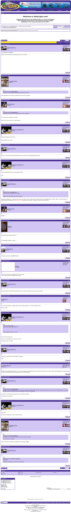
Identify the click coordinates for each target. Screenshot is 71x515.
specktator (9, 249)
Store (43, 10)
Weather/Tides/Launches (31, 10)
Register (18, 10)
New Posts (53, 502)
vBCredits (27, 507)
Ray (16, 266)
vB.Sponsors (35, 506)
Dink (9, 226)
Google (55, 472)
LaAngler (3, 299)
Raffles (67, 10)
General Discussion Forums (13, 26)
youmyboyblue (5, 365)
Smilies (2, 485)
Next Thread (38, 476)
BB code (2, 484)
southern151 (12, 81)
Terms (67, 502)
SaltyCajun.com (5, 26)
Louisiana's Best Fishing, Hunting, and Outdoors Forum (41, 502)
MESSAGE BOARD (8, 10)
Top (69, 502)
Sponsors (60, 10)
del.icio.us (21, 472)
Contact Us (28, 502)
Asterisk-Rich (11, 47)
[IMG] (2, 486)
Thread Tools (59, 42)
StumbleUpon (39, 472)
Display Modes (66, 42)
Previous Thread (33, 476)
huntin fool (10, 104)
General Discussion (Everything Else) (25, 26)
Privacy (63, 502)
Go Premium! (50, 10)
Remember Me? (66, 26)
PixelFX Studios (42, 507)
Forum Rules (3, 488)
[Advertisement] (35, 36)
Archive (60, 502)
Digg (3, 472)
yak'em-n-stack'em (17, 129)
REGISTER (24, 20)
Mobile (57, 502)
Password (55, 27)
